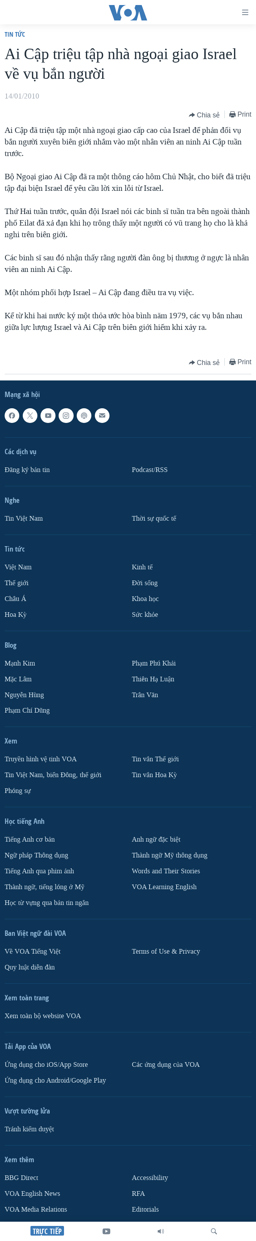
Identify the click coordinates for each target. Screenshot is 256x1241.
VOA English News (32, 1193)
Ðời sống (145, 583)
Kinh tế (142, 567)
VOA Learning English (164, 887)
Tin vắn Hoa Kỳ (154, 775)
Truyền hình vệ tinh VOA (41, 759)
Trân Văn (145, 695)
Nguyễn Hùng (24, 695)
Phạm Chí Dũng (27, 710)
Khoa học (145, 598)
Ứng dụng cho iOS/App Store (46, 1064)
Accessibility (150, 1177)
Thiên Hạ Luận (153, 679)
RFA (138, 1193)
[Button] (204, 115)
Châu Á (15, 598)
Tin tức (15, 34)
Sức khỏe (145, 614)
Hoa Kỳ (16, 614)
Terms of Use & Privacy (166, 951)
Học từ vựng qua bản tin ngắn (47, 902)
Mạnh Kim (20, 663)
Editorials (145, 1209)
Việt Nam (18, 567)
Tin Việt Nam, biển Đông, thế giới (53, 775)
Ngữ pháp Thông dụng (36, 855)
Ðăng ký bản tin (27, 469)
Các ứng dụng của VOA (166, 1064)
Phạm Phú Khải (154, 663)
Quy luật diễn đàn (30, 967)
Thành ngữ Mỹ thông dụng (169, 855)
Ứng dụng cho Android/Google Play (55, 1080)
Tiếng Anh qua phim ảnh (39, 871)
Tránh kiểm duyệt (29, 1129)
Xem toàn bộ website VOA (43, 1016)
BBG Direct (21, 1177)
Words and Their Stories (166, 871)
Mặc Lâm (18, 679)
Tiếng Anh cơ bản (30, 839)
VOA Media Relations (36, 1209)
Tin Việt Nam (24, 518)
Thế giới (17, 583)
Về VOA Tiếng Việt (33, 951)
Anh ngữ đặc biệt (156, 839)
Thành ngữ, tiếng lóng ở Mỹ (44, 887)
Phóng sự (18, 791)
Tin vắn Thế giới (155, 759)
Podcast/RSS (150, 469)
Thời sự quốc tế (154, 518)
